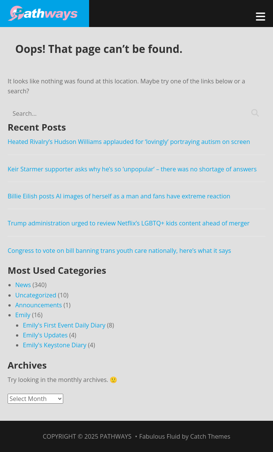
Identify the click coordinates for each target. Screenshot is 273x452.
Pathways (115, 436)
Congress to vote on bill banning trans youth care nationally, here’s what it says (119, 250)
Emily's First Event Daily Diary (64, 325)
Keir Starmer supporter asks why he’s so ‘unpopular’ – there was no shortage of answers (132, 169)
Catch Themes (210, 436)
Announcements (38, 305)
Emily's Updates (45, 335)
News (23, 285)
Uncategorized (35, 295)
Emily (22, 315)
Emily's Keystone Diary (54, 345)
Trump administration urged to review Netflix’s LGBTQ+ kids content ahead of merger (129, 223)
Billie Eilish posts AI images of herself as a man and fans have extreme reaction (119, 196)
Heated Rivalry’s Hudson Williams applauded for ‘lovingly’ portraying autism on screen (129, 141)
